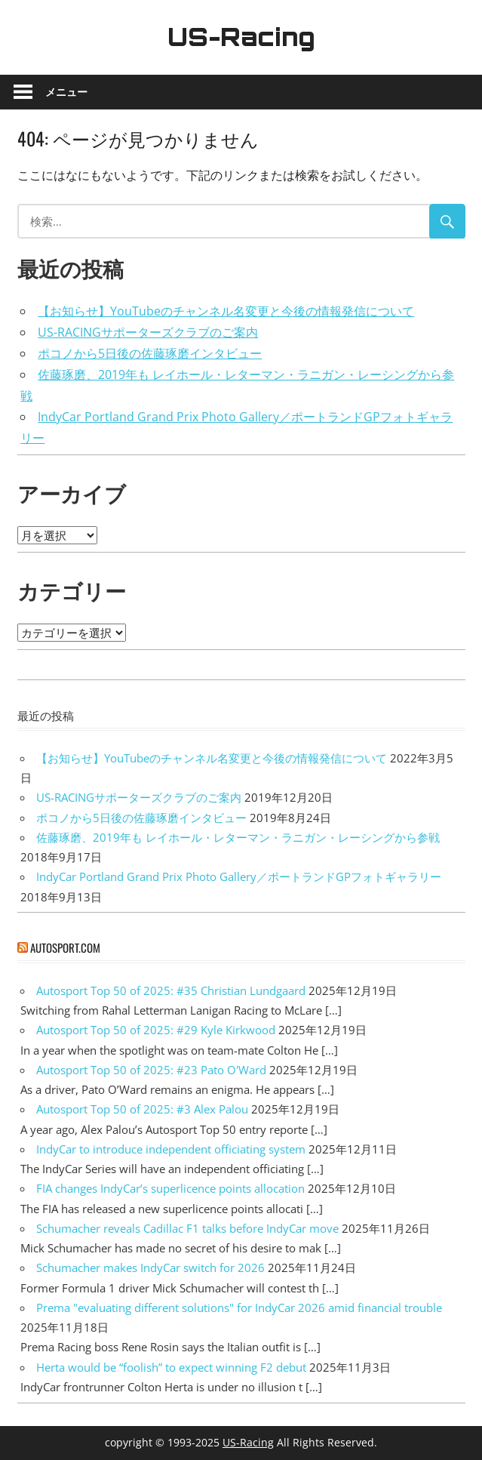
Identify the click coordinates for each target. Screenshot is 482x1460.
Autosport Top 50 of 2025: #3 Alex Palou (142, 1109)
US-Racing (241, 37)
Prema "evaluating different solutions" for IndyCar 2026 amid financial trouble (239, 1307)
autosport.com (65, 947)
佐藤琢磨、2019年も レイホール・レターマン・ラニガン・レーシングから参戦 (238, 837)
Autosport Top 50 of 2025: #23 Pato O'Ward (151, 1069)
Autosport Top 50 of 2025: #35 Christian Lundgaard (170, 990)
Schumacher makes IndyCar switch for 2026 (150, 1267)
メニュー (66, 92)
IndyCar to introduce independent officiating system (170, 1149)
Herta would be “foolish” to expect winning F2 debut (171, 1367)
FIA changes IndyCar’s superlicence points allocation (170, 1188)
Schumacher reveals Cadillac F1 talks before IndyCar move (187, 1228)
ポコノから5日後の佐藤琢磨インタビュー (150, 353)
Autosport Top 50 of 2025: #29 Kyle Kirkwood (155, 1029)
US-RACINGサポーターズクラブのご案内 (148, 332)
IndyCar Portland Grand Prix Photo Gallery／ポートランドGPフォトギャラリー (238, 876)
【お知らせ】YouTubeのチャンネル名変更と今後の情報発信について (226, 311)
